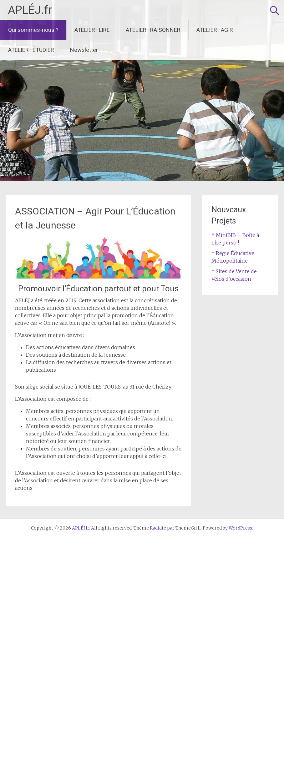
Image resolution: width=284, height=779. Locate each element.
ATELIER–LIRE (92, 30)
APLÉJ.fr (30, 10)
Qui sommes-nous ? (33, 30)
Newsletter (84, 50)
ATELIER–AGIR (214, 30)
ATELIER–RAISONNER (153, 30)
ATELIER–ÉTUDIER (31, 50)
